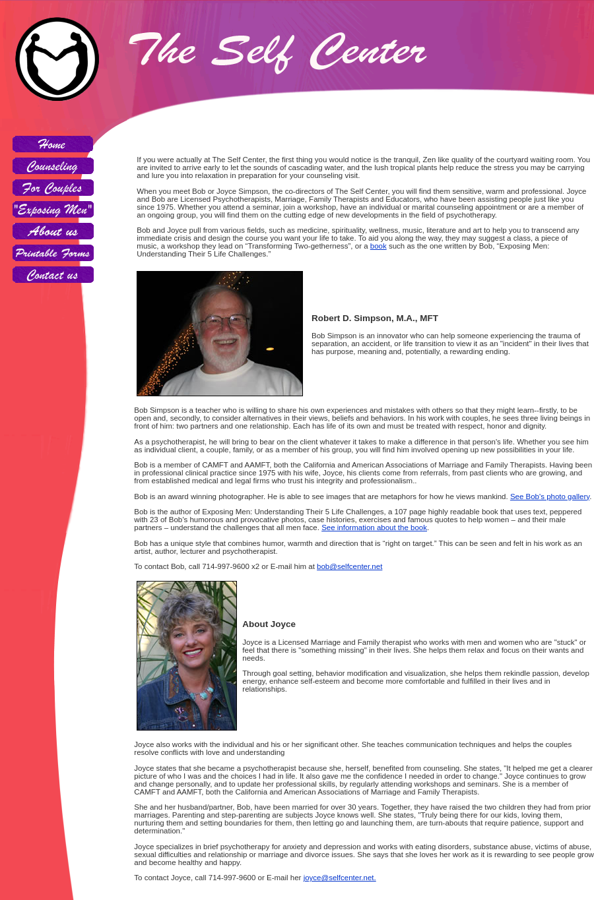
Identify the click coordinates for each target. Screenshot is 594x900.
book (378, 246)
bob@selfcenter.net (349, 566)
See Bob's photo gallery (549, 496)
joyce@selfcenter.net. (340, 878)
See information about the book (374, 527)
